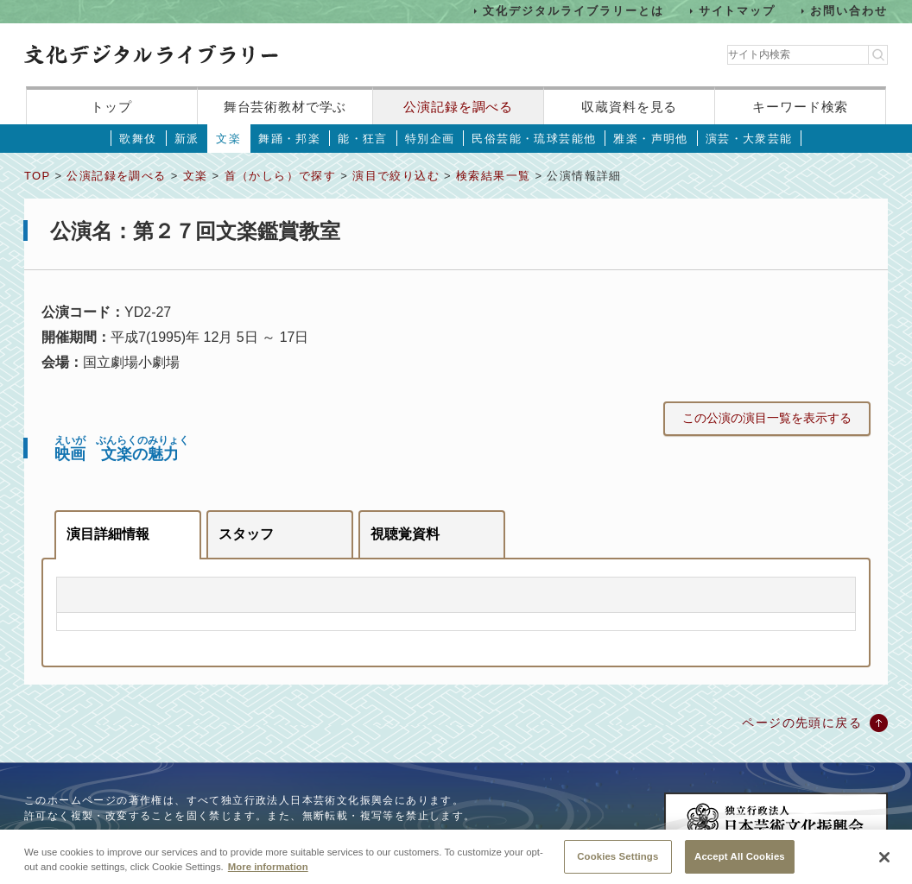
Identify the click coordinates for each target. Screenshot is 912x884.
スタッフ (246, 534)
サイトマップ (737, 10)
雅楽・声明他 (650, 138)
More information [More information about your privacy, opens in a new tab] (268, 873)
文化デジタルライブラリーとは (573, 10)
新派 (187, 138)
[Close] (884, 865)
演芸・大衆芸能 (749, 138)
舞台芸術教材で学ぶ (285, 106)
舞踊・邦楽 (289, 138)
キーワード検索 (800, 106)
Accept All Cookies (739, 863)
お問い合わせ (849, 10)
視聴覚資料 (405, 534)
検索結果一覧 (493, 175)
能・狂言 (363, 138)
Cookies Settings (617, 863)
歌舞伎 (137, 138)
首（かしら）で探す (281, 175)
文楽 (228, 138)
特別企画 (430, 138)
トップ (111, 106)
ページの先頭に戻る (802, 722)
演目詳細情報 (107, 534)
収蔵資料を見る (629, 106)
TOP (37, 175)
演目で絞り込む (396, 175)
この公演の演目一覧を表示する (767, 418)
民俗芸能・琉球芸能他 (534, 138)
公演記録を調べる (458, 106)
